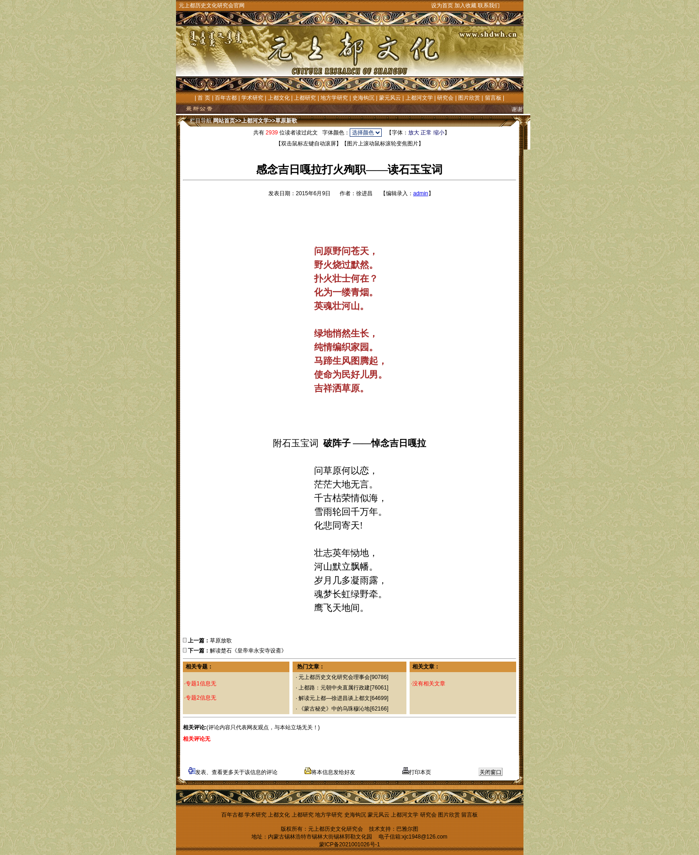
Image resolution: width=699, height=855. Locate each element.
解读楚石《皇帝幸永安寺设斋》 (248, 650)
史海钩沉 (363, 98)
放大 (413, 132)
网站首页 (224, 121)
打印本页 (416, 772)
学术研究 (252, 98)
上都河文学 (419, 98)
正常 (426, 132)
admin (420, 193)
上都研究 (305, 98)
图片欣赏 (469, 98)
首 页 (203, 98)
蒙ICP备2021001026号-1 (349, 844)
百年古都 (226, 98)
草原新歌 (286, 121)
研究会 (445, 98)
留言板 (493, 98)
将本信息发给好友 (329, 772)
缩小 (438, 132)
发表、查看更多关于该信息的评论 (232, 772)
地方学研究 (334, 98)
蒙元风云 (390, 98)
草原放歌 (221, 640)
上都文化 (279, 98)
